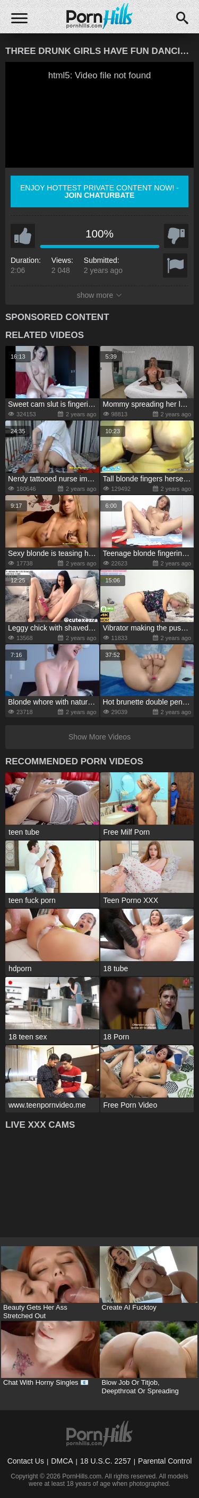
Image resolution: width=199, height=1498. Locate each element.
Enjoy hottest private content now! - (99, 191)
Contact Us (25, 1461)
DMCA (62, 1461)
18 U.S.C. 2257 (105, 1461)
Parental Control (165, 1461)
